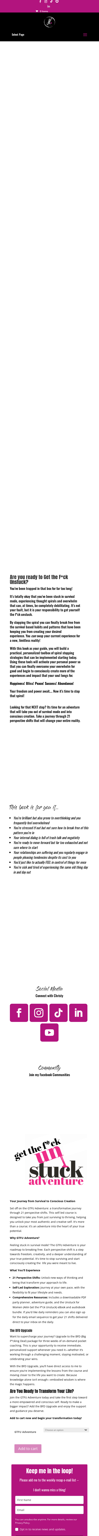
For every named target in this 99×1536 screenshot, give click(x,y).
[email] (49, 1510)
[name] (49, 1500)
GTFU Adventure (25, 1432)
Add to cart (28, 1448)
